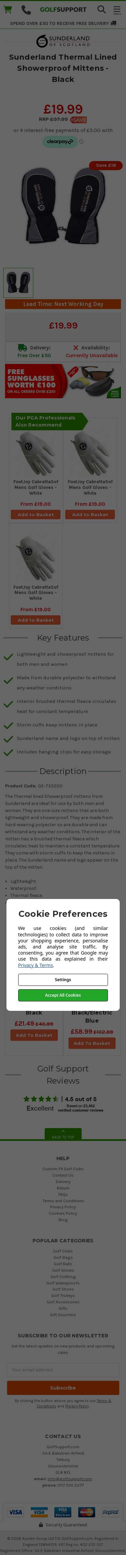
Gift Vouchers (63, 1314)
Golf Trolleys (63, 1295)
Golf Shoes (63, 1289)
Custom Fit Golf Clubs (63, 1168)
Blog (63, 1219)
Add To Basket (34, 1035)
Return (63, 1187)
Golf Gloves (63, 1270)
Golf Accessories (63, 1301)
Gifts (63, 1308)
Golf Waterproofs (63, 1282)
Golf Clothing (63, 1276)
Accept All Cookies (63, 995)
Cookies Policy (63, 1213)
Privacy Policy (63, 1206)
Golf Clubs (63, 1250)
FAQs (63, 1194)
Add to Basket (36, 514)
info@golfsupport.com (70, 1478)
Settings (63, 980)
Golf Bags (63, 1257)
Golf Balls (63, 1263)
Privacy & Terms (35, 965)
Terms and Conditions (63, 1200)
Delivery (63, 1181)
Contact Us (63, 1175)
